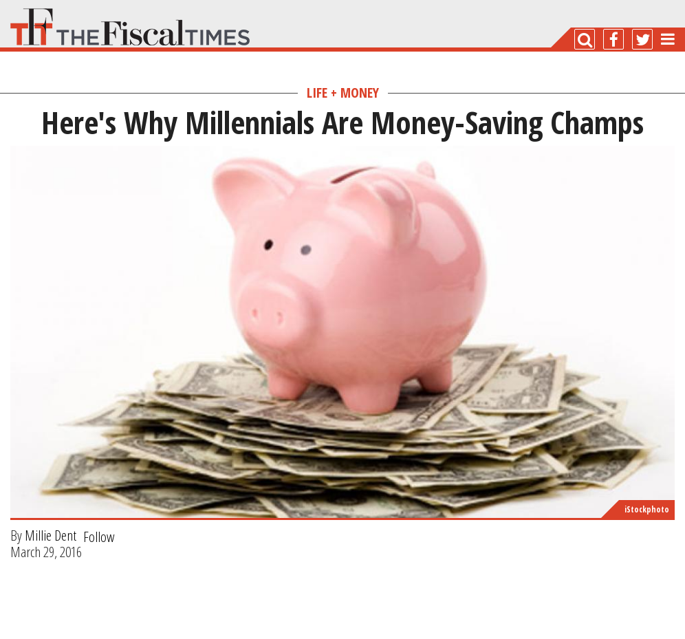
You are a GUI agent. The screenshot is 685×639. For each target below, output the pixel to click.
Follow (99, 536)
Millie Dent (50, 535)
